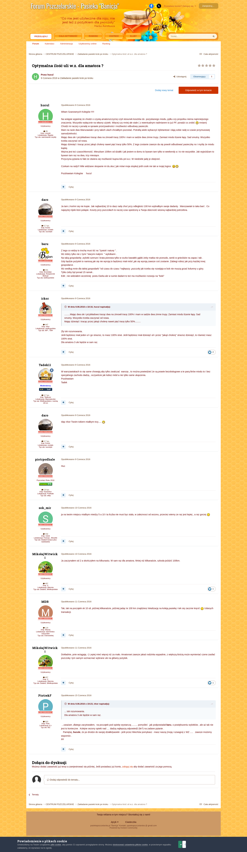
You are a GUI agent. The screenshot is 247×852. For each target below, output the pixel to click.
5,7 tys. (45, 226)
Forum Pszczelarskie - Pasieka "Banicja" (75, 6)
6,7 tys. (45, 395)
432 (45, 534)
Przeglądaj (40, 37)
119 (45, 628)
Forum (35, 43)
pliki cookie (56, 844)
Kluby (133, 36)
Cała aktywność (68, 36)
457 (45, 583)
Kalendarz (49, 43)
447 (45, 325)
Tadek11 (45, 365)
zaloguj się (127, 766)
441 (45, 270)
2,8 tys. (45, 490)
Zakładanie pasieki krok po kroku (76, 78)
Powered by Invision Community (123, 828)
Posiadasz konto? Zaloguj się (180, 6)
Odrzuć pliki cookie (216, 844)
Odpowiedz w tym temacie (198, 90)
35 (45, 131)
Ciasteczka (130, 822)
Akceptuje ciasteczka (187, 844)
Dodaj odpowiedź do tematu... (63, 779)
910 (45, 722)
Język (114, 822)
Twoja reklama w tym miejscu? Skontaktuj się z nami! (123, 814)
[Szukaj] (181, 36)
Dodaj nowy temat (164, 90)
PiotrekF (45, 695)
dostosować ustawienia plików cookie (130, 844)
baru (45, 244)
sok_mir (45, 508)
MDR (45, 602)
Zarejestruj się (209, 6)
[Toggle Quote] (65, 306)
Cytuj (71, 187)
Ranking (106, 43)
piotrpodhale (45, 459)
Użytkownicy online (88, 43)
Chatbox (114, 36)
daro (44, 200)
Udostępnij (179, 76)
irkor (45, 298)
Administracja (66, 43)
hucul (50, 74)
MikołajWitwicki (45, 556)
